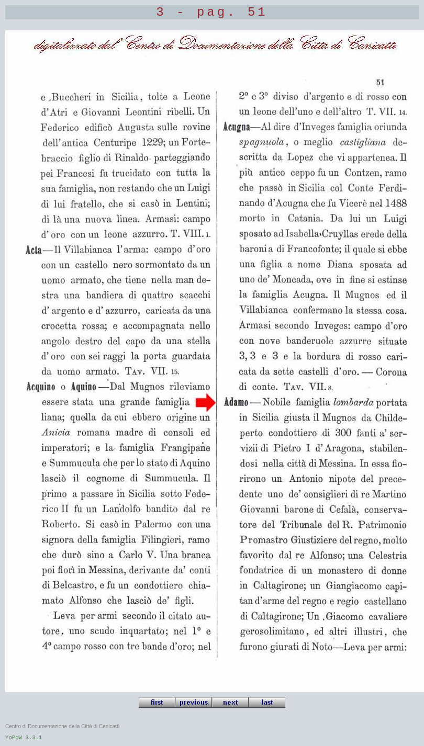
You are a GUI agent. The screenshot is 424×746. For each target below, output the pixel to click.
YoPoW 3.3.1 (23, 737)
